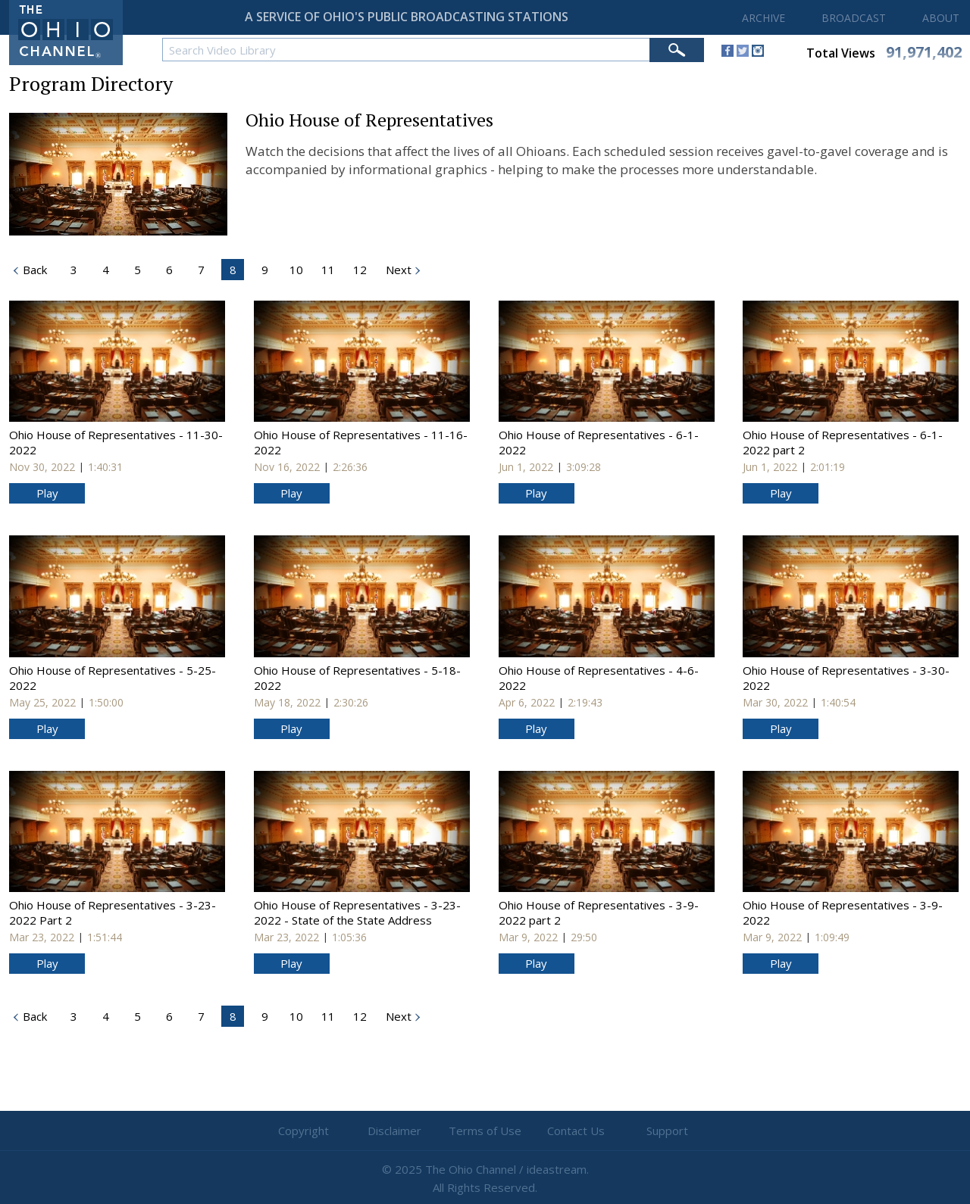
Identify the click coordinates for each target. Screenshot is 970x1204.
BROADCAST (853, 18)
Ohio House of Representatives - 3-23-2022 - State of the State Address (357, 912)
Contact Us (576, 1130)
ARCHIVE (763, 18)
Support (667, 1130)
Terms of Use (485, 1130)
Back (33, 1016)
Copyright (303, 1130)
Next (397, 269)
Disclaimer (394, 1130)
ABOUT (940, 18)
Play (47, 493)
